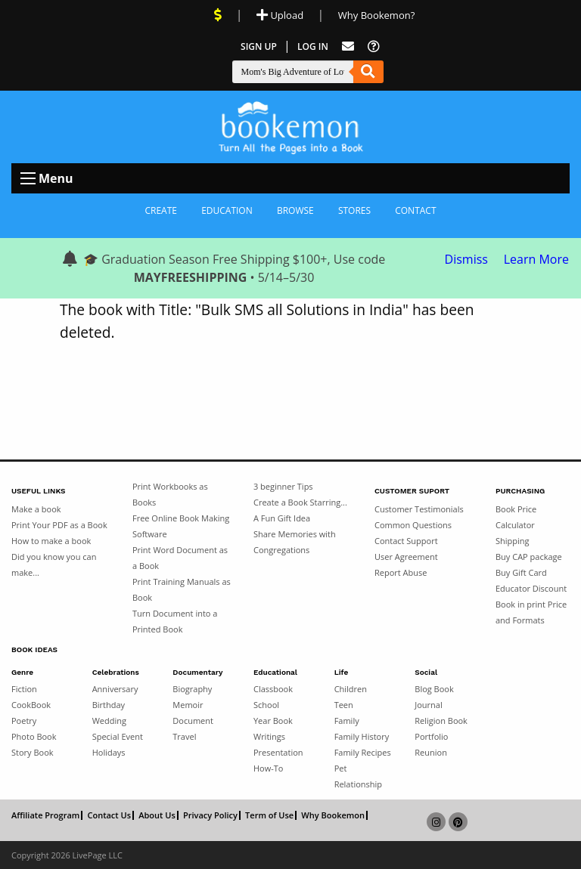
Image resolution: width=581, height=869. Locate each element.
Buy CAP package (529, 556)
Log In (312, 46)
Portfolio (431, 736)
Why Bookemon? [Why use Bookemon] (376, 15)
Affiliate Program (45, 815)
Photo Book (34, 736)
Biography (192, 688)
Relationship (358, 784)
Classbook (273, 688)
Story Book (32, 752)
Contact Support (406, 540)
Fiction (24, 688)
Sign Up (259, 46)
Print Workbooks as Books (170, 494)
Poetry (23, 720)
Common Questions (413, 524)
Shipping (513, 540)
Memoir (187, 704)
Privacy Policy (210, 815)
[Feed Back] (348, 46)
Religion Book (441, 720)
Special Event (117, 736)
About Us (157, 815)
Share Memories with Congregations (294, 541)
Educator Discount (531, 588)
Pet (340, 768)
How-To (268, 768)
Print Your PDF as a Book (59, 524)
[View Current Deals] (218, 15)
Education (227, 210)
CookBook (31, 704)
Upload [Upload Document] (279, 15)
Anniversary (115, 688)
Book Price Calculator (516, 516)
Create (160, 210)
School (266, 704)
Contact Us (109, 815)
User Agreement (406, 556)
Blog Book (434, 688)
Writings (269, 736)
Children (350, 688)
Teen (343, 704)
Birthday (108, 704)
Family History (362, 736)
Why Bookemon (333, 815)
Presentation (278, 752)
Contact (415, 210)
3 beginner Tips (283, 486)
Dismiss (466, 259)
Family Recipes (362, 752)
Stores (354, 210)
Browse (295, 210)
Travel (184, 736)
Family (346, 720)
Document (192, 720)
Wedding (109, 720)
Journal (428, 704)
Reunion (431, 752)
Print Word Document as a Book (180, 557)
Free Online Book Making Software (180, 526)
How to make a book (51, 540)
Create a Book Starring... (300, 502)
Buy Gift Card (521, 572)
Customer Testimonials (419, 509)
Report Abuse (400, 572)
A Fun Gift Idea (281, 518)
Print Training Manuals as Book (181, 589)
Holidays (109, 752)
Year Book (273, 720)
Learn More (536, 259)
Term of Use (269, 815)
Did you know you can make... (53, 564)
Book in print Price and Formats (531, 612)
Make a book (36, 509)
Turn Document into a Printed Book (174, 621)
